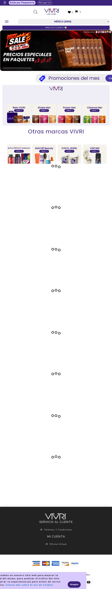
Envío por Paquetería (22, 2)
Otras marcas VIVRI (56, 131)
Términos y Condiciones (56, 529)
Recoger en (45, 2)
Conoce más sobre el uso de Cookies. (29, 584)
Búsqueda (36, 12)
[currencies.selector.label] (64, 21)
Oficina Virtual (56, 544)
